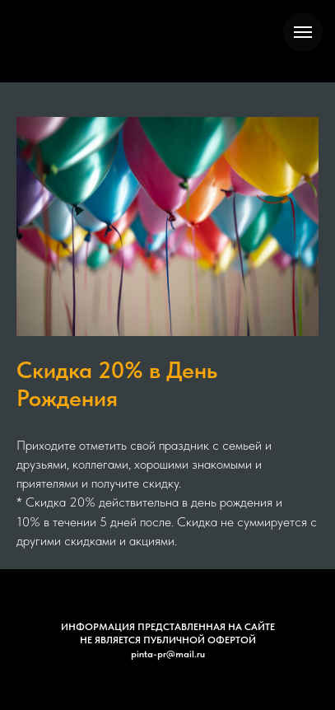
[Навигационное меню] (303, 32)
